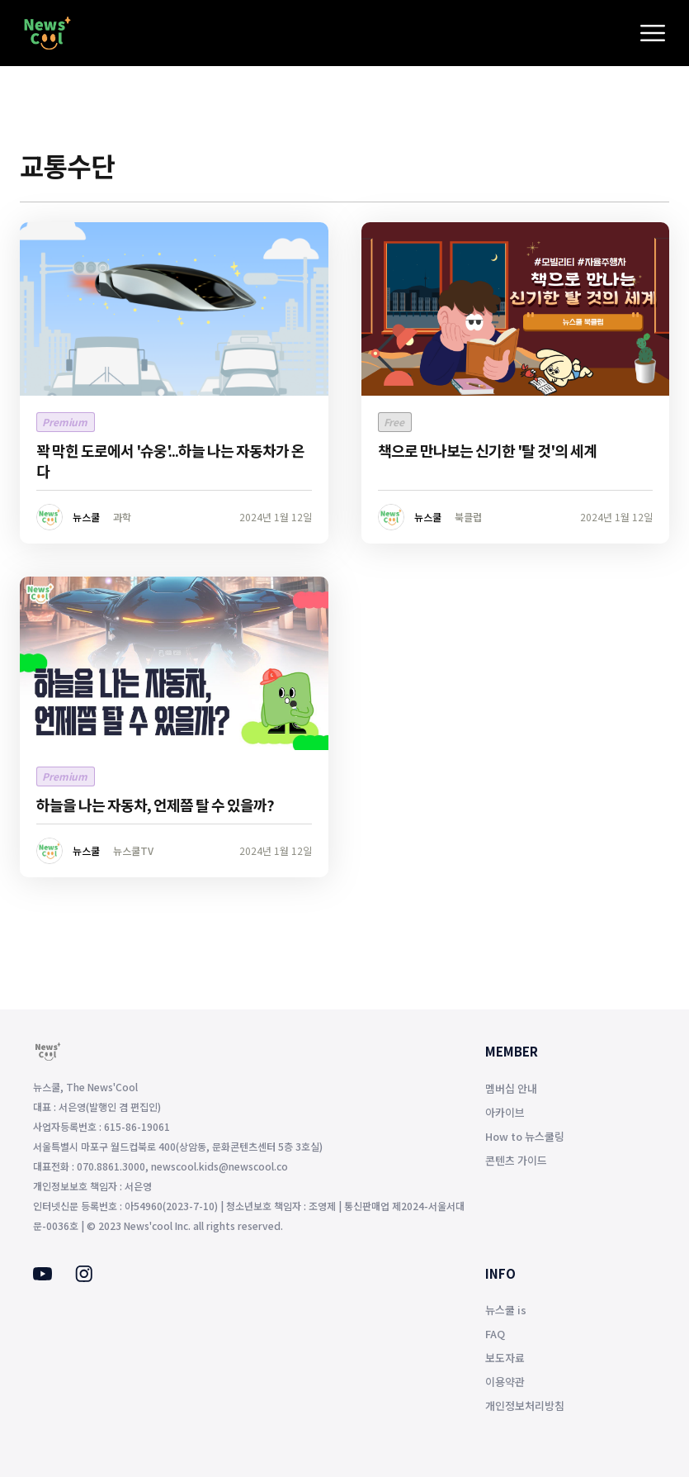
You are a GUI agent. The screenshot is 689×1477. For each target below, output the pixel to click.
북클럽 (468, 517)
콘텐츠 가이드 (516, 1160)
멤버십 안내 (511, 1088)
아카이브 (505, 1112)
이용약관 (505, 1381)
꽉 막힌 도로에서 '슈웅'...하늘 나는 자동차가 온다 (170, 460)
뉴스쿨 (86, 517)
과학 (122, 517)
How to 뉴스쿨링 (524, 1136)
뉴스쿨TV (133, 850)
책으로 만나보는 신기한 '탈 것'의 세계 (487, 450)
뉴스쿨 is (505, 1309)
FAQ (495, 1333)
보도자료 (505, 1357)
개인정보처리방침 (524, 1405)
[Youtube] (42, 1275)
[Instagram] (83, 1277)
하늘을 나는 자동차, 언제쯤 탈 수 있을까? (155, 804)
